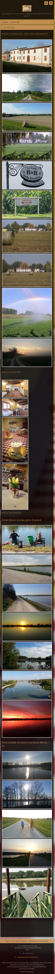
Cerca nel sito (46, 3)
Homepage (5, 22)
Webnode (30, 971)
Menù (51, 3)
